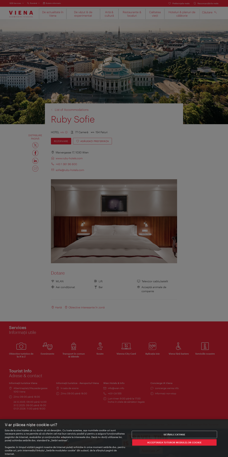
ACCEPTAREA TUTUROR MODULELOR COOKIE (174, 442)
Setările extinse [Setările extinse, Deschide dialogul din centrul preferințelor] (174, 434)
